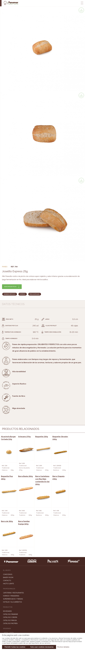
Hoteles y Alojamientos (12, 562)
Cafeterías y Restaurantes (13, 553)
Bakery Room (8, 537)
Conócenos (7, 534)
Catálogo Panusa (10, 580)
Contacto (7, 540)
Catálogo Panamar (10, 574)
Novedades (7, 571)
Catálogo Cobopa (10, 577)
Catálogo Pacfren (10, 583)
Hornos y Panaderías (11, 556)
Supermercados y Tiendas (13, 559)
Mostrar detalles (63, 647)
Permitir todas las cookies (15, 647)
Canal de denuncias (42, 620)
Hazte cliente (8, 543)
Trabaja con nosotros (42, 608)
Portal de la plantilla (42, 614)
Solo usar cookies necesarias (41, 647)
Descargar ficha (10, 286)
